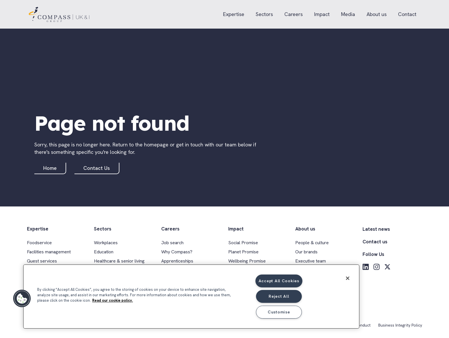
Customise (279, 312)
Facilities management (49, 252)
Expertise (233, 14)
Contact (407, 14)
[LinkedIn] (366, 267)
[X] (387, 267)
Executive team (310, 261)
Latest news (376, 229)
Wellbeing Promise (247, 261)
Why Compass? (176, 252)
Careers (293, 14)
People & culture (312, 242)
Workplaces (106, 242)
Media (348, 14)
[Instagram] (376, 267)
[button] (22, 298)
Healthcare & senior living (119, 261)
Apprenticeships (177, 261)
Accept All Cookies (279, 280)
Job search (172, 242)
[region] (191, 296)
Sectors (264, 14)
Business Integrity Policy (400, 325)
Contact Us (96, 168)
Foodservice (39, 242)
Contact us (375, 241)
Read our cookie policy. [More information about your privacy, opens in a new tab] (112, 300)
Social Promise (243, 242)
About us (377, 14)
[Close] (347, 278)
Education (103, 252)
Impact (322, 14)
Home (50, 168)
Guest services (42, 261)
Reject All (279, 296)
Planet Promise (243, 252)
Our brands (306, 252)
